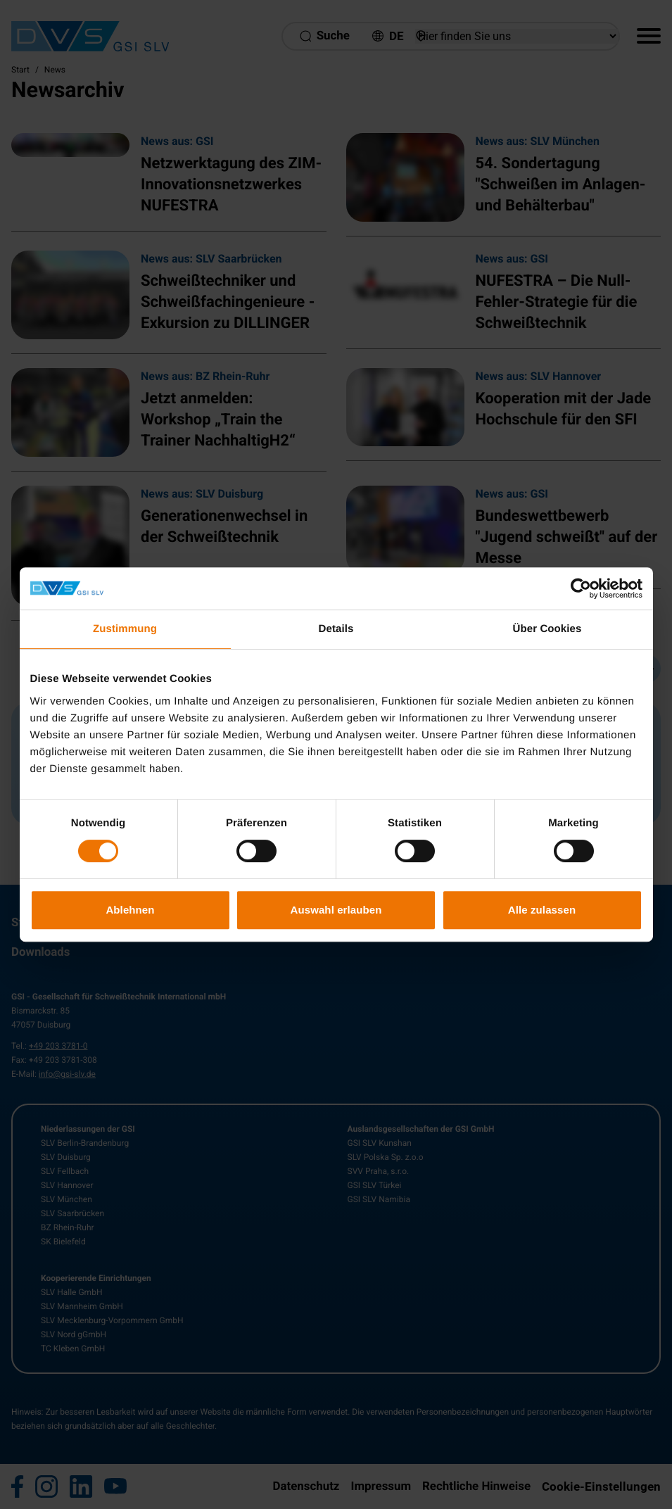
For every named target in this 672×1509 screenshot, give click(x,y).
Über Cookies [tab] (547, 629)
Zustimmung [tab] (125, 629)
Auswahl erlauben (336, 910)
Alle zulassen (542, 910)
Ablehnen (130, 910)
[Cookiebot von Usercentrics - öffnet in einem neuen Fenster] (580, 588)
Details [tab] (336, 629)
